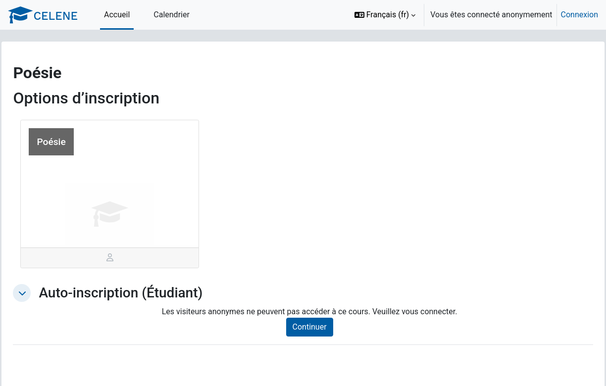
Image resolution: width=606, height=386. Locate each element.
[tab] (124, 258)
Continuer (320, 327)
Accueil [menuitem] (117, 14)
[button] (385, 15)
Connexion (579, 14)
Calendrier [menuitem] (171, 14)
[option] (473, 15)
